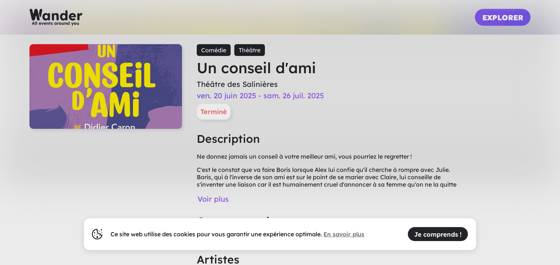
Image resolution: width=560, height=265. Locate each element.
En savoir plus (343, 234)
